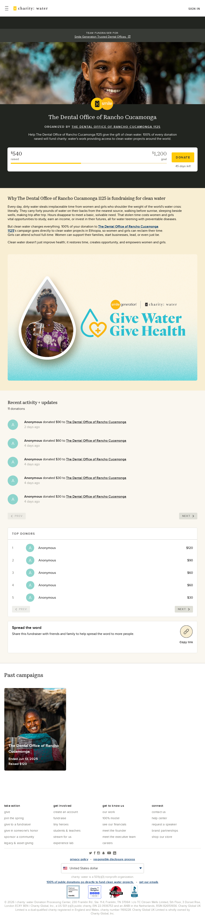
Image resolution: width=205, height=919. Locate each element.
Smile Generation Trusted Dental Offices (103, 37)
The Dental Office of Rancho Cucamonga (96, 422)
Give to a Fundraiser (17, 824)
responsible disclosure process (114, 859)
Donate (183, 157)
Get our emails (148, 882)
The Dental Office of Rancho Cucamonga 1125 (116, 127)
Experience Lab (63, 843)
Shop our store (162, 837)
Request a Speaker (164, 824)
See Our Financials (114, 824)
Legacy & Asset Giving (18, 843)
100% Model (110, 818)
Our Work (108, 812)
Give (7, 812)
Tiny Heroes (61, 824)
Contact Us (159, 812)
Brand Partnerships (165, 830)
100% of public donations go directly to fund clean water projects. (90, 882)
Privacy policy (79, 859)
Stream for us (62, 837)
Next (188, 516)
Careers (107, 843)
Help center (159, 818)
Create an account (65, 812)
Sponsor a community (19, 837)
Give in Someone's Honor (21, 830)
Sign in (194, 9)
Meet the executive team (119, 837)
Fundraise (59, 818)
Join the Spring (14, 818)
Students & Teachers (67, 830)
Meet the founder (114, 830)
